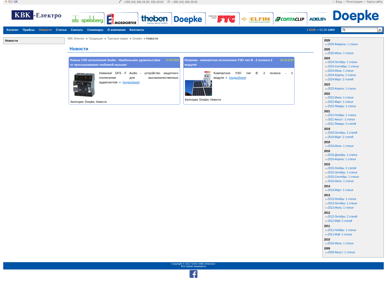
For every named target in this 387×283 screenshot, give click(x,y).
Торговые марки (117, 38)
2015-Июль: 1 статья (340, 181)
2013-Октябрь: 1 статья (342, 203)
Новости (45, 29)
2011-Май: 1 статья (340, 234)
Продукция (96, 38)
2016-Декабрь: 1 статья (342, 154)
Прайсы (29, 29)
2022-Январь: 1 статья (342, 106)
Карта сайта (374, 1)
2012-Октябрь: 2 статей (342, 216)
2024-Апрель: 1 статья (342, 75)
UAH (331, 29)
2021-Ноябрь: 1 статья (342, 115)
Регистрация (354, 1)
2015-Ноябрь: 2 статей (342, 168)
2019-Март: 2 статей (340, 137)
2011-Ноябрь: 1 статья (342, 230)
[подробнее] (131, 82)
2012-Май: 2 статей (340, 220)
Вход (339, 1)
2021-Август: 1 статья (341, 119)
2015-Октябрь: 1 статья (342, 172)
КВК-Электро (76, 38)
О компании (116, 29)
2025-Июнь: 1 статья (340, 53)
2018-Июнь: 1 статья (340, 145)
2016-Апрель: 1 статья (342, 159)
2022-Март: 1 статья (340, 101)
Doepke (137, 38)
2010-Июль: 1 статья (340, 243)
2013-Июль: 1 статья (340, 207)
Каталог (13, 29)
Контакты (137, 29)
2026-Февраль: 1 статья (343, 44)
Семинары (95, 29)
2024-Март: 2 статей (340, 79)
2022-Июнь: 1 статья (340, 97)
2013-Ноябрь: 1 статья (342, 199)
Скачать (77, 29)
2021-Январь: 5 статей (342, 123)
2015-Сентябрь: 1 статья (343, 176)
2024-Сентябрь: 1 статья (343, 66)
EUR (312, 29)
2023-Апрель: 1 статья (342, 88)
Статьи (61, 29)
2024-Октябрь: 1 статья (342, 62)
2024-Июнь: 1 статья (340, 70)
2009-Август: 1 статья (341, 252)
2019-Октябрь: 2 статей (342, 132)
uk (16, 1)
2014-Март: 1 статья (340, 190)
